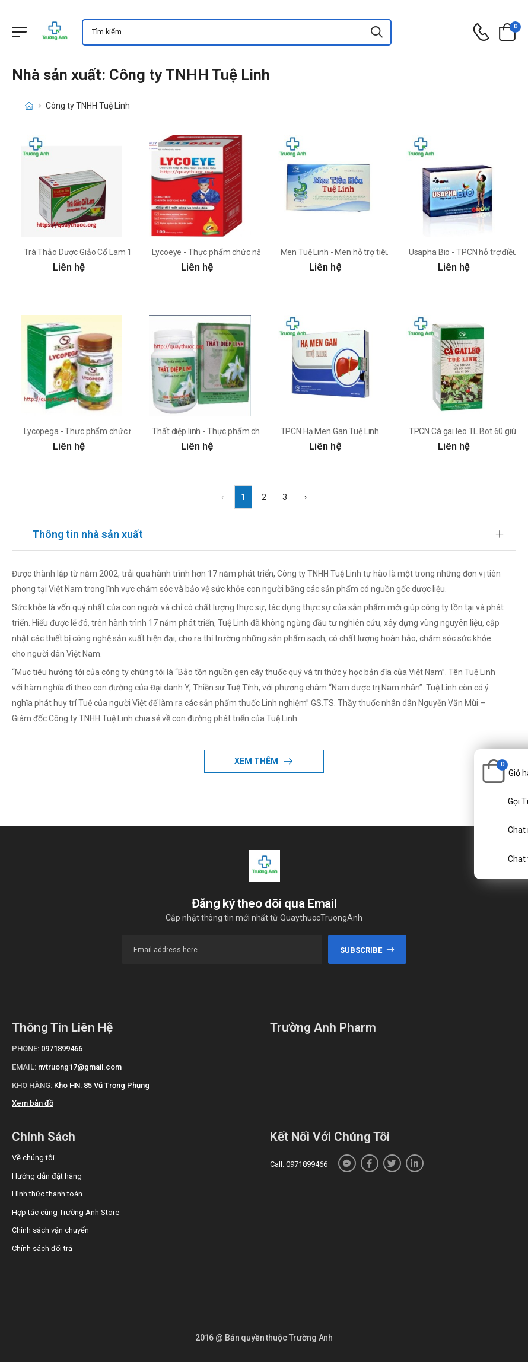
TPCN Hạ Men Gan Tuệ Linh (330, 431)
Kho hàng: (32, 1085)
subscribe (367, 950)
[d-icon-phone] (481, 32)
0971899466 (61, 1048)
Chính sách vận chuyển (50, 1230)
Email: (24, 1066)
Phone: (25, 1048)
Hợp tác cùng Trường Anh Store (65, 1212)
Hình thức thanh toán (47, 1193)
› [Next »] (305, 497)
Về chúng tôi (33, 1157)
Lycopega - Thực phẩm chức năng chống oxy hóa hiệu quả (129, 431)
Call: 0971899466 (298, 1164)
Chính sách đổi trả (42, 1248)
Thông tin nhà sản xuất (87, 534)
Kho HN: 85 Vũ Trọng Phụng (102, 1085)
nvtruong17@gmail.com (80, 1066)
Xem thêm (257, 761)
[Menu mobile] (19, 32)
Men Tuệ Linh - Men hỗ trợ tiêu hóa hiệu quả (359, 252)
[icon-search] (377, 32)
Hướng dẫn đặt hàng (47, 1176)
